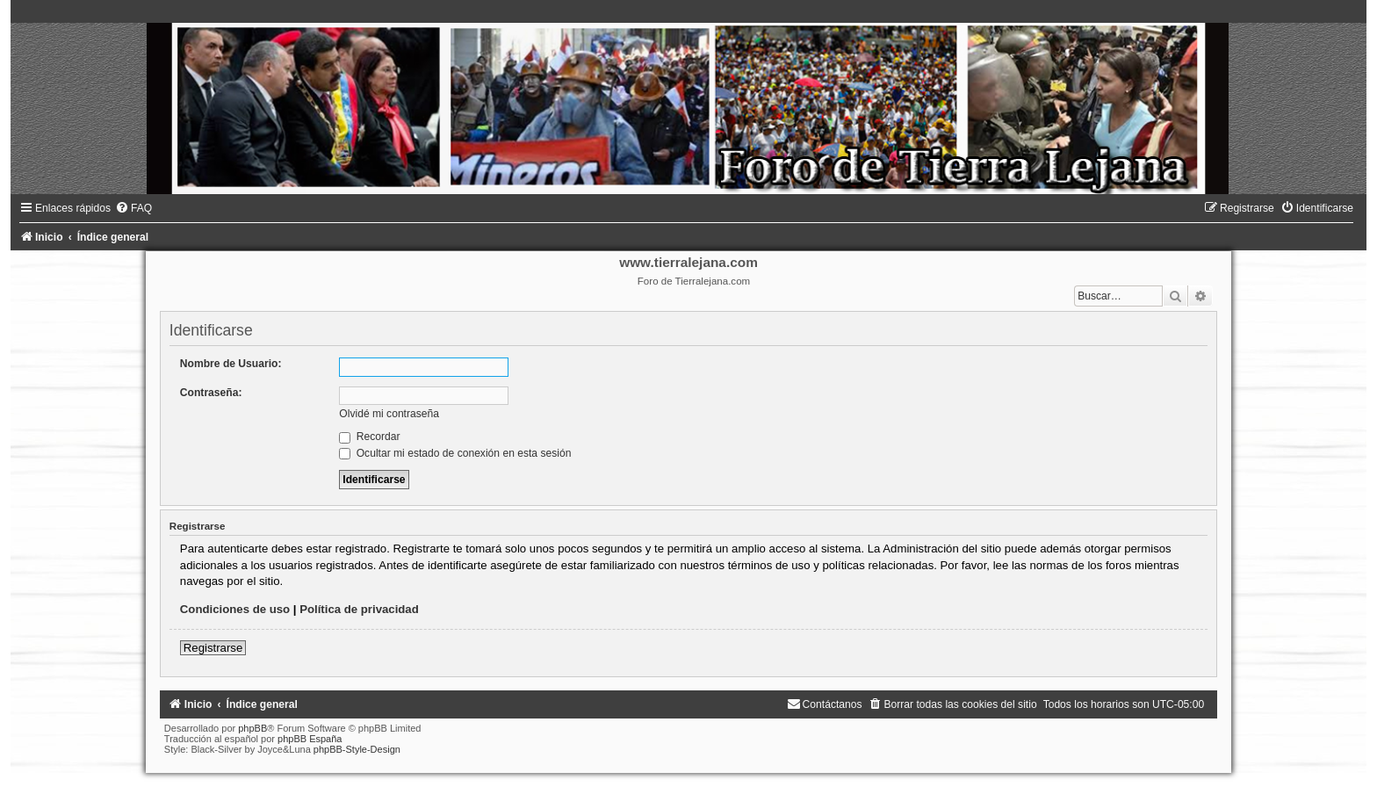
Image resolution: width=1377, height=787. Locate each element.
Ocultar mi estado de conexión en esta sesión (455, 453)
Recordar (369, 436)
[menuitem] (133, 208)
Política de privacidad (359, 609)
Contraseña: (211, 392)
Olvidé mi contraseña (389, 414)
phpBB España (310, 738)
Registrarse (213, 647)
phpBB (252, 728)
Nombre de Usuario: (231, 363)
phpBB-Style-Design (357, 749)
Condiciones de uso (235, 609)
